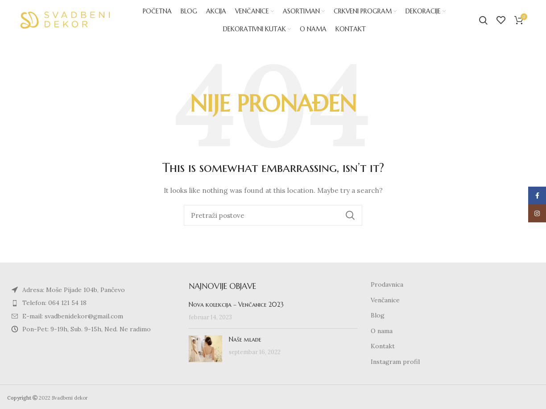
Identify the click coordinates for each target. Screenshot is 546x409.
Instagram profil (395, 362)
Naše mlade (245, 339)
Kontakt (383, 346)
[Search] (483, 20)
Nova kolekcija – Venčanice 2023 (236, 304)
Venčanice (385, 300)
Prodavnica (387, 284)
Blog (378, 315)
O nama (382, 331)
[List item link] (91, 303)
